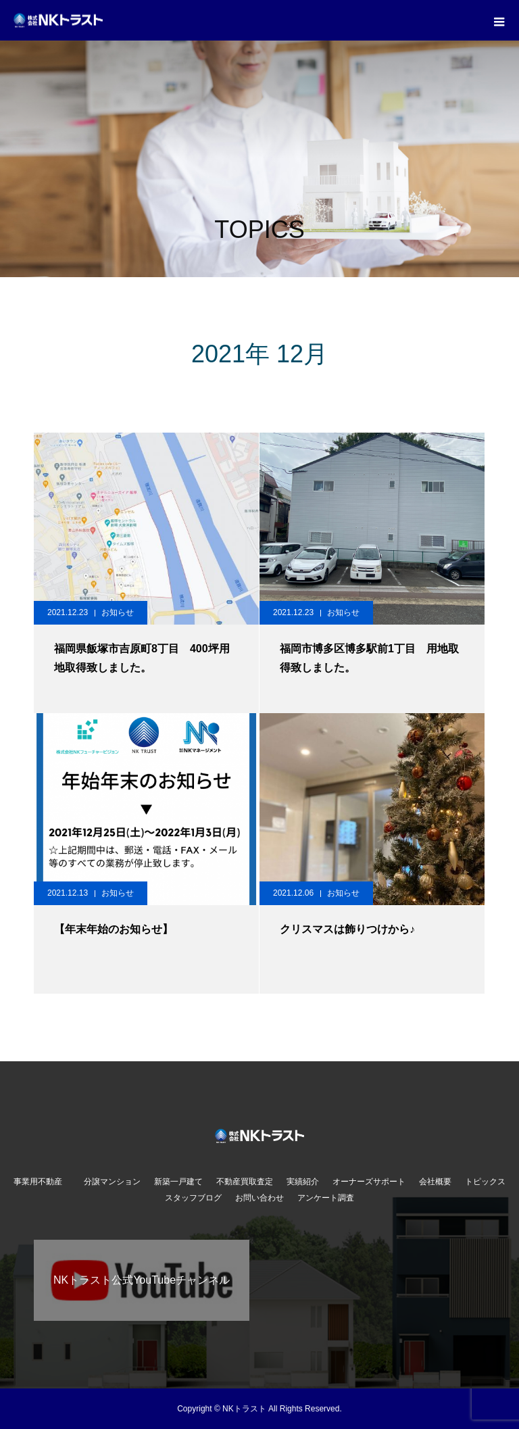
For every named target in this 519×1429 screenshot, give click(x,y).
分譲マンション (112, 1181)
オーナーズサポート (368, 1181)
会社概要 (435, 1181)
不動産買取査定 (244, 1181)
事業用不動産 (42, 1181)
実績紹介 (303, 1181)
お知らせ (117, 612)
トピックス (485, 1181)
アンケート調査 (325, 1198)
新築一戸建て (178, 1181)
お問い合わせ (259, 1198)
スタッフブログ (193, 1198)
